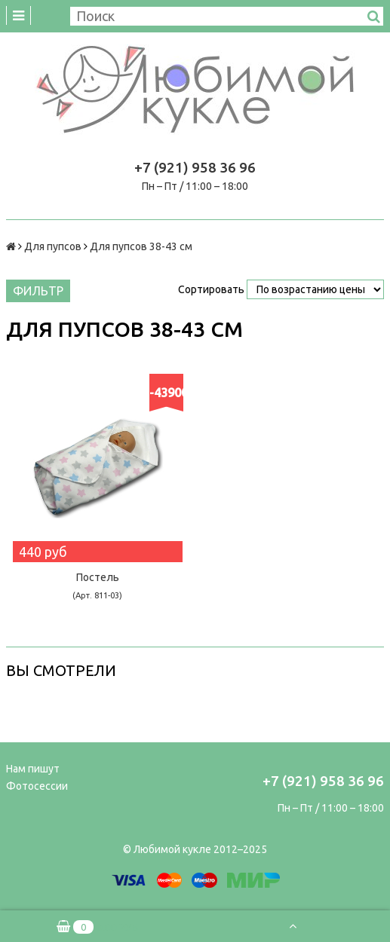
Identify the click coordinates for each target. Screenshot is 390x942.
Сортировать (211, 289)
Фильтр (38, 291)
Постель (97, 585)
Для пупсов (52, 246)
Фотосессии (37, 786)
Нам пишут (33, 769)
